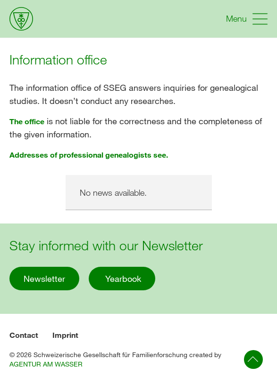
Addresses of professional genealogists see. (88, 154)
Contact (23, 334)
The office (26, 121)
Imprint (65, 334)
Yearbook (122, 278)
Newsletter (44, 278)
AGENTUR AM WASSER (46, 364)
